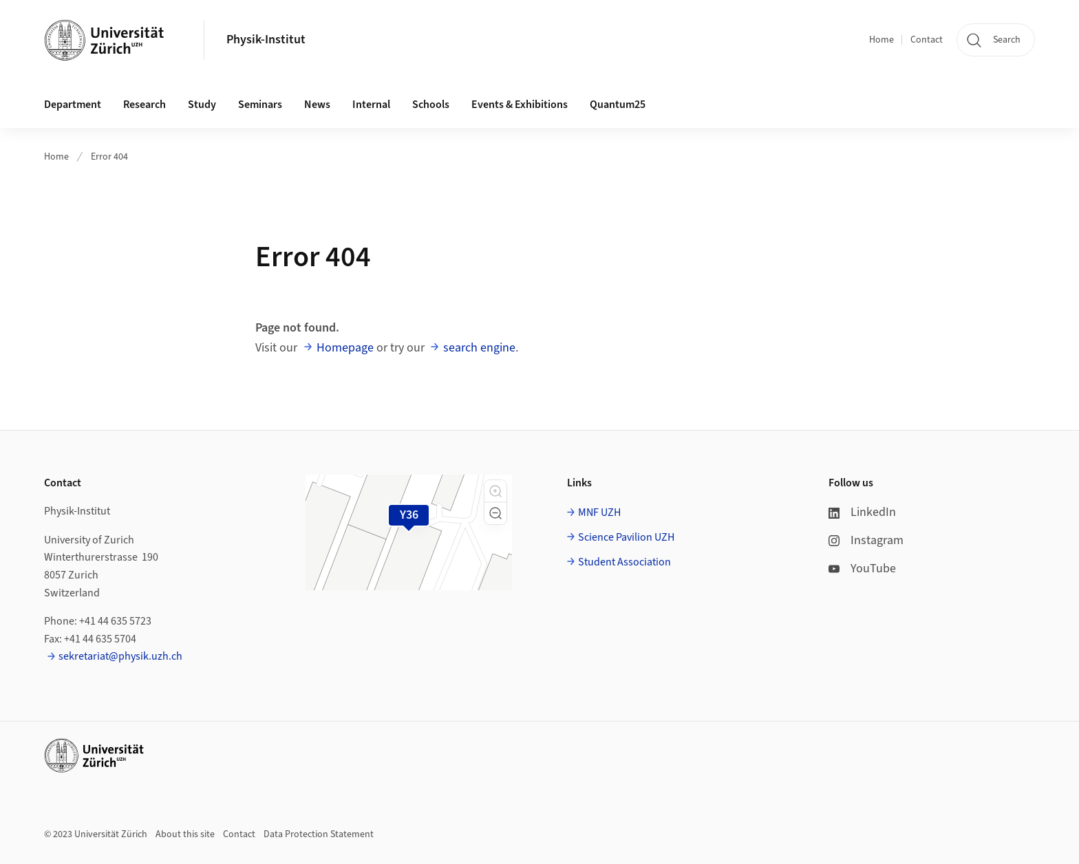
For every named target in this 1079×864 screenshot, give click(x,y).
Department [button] (72, 104)
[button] (495, 491)
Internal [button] (371, 104)
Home (881, 40)
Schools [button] (430, 104)
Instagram (866, 540)
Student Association (624, 562)
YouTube (862, 568)
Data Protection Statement (319, 834)
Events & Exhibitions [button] (519, 104)
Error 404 (109, 157)
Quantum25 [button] (617, 104)
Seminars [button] (260, 104)
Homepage (345, 347)
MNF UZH (599, 512)
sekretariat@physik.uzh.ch (120, 656)
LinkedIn (862, 512)
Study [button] (202, 104)
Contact (926, 40)
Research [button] (144, 104)
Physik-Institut (266, 39)
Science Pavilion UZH (626, 537)
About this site (185, 834)
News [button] (317, 104)
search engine (479, 347)
